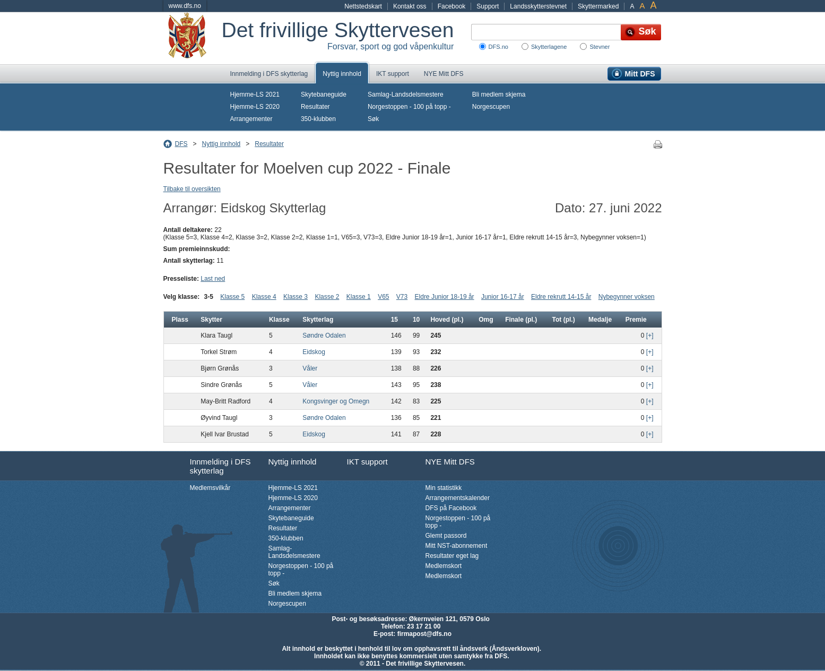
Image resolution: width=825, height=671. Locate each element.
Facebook (452, 6)
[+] (650, 335)
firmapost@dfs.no (424, 634)
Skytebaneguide (323, 94)
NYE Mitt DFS (444, 74)
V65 (383, 296)
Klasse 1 (358, 296)
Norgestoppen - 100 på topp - (409, 106)
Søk (373, 119)
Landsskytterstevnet (538, 6)
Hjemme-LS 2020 (255, 106)
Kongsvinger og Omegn (335, 401)
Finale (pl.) (521, 319)
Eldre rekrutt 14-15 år (561, 296)
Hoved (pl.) (446, 319)
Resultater (315, 106)
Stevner (599, 47)
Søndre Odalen (323, 335)
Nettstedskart (363, 6)
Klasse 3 (295, 296)
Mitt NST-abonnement (456, 545)
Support (487, 6)
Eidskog (313, 352)
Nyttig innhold (342, 74)
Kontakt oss (410, 6)
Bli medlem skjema (499, 94)
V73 (401, 296)
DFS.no (498, 47)
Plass (180, 319)
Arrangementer (251, 119)
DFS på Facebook (451, 508)
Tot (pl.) (563, 319)
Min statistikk (443, 488)
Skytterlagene (549, 47)
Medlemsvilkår (210, 488)
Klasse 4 (264, 296)
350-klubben (318, 119)
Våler (309, 368)
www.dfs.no (185, 6)
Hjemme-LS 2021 (255, 94)
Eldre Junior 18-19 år (444, 296)
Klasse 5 (232, 296)
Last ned (213, 278)
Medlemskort (443, 566)
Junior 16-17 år (502, 296)
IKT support (392, 74)
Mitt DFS (640, 74)
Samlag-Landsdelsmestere (406, 94)
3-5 (208, 296)
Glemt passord (446, 535)
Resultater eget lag (452, 556)
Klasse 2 (327, 296)
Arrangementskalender (457, 498)
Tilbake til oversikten (192, 189)
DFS (181, 144)
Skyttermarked (598, 6)
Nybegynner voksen (626, 296)
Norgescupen (491, 106)
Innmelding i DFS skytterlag (269, 74)
